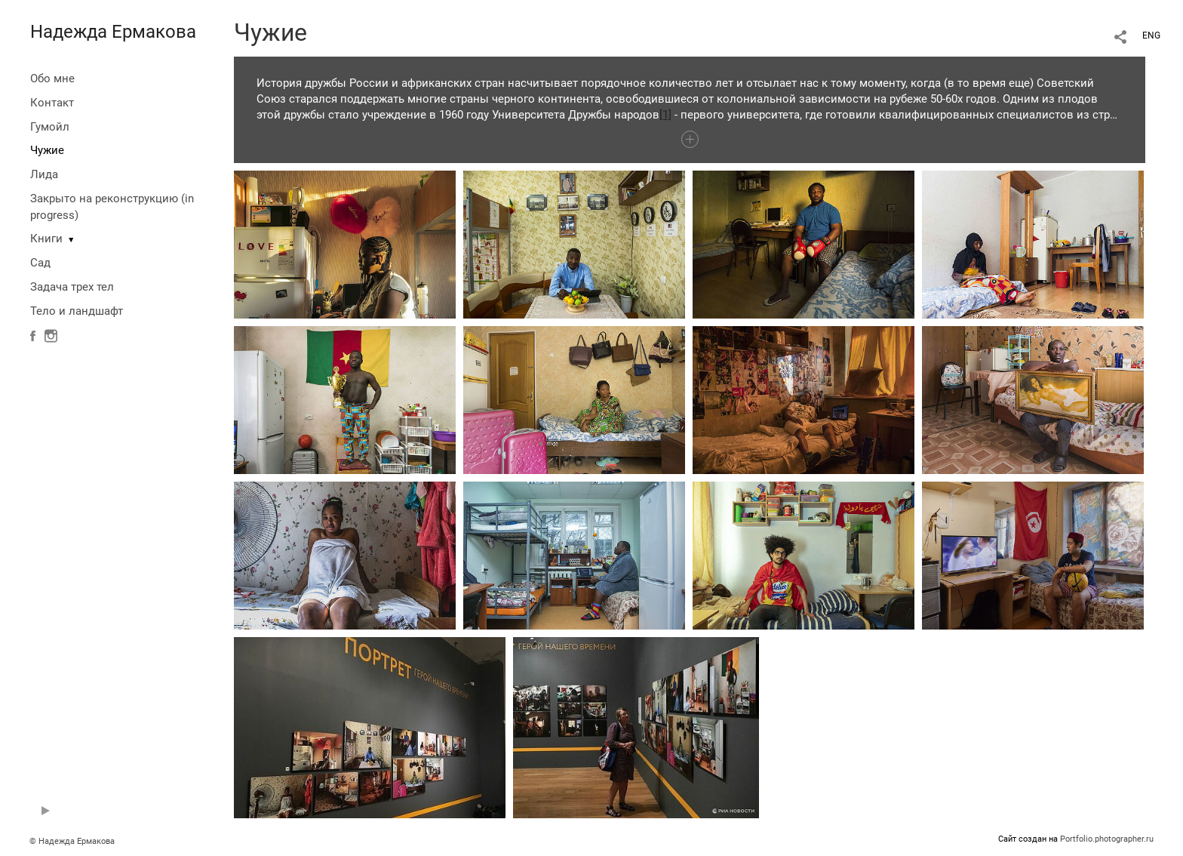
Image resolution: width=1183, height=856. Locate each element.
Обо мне (52, 78)
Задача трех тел (72, 287)
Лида (44, 174)
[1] (665, 115)
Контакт (52, 102)
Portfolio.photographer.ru (1107, 839)
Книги (46, 238)
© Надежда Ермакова (72, 841)
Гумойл (49, 127)
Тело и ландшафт (76, 311)
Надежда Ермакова (113, 31)
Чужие (47, 150)
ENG (1151, 35)
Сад (40, 262)
